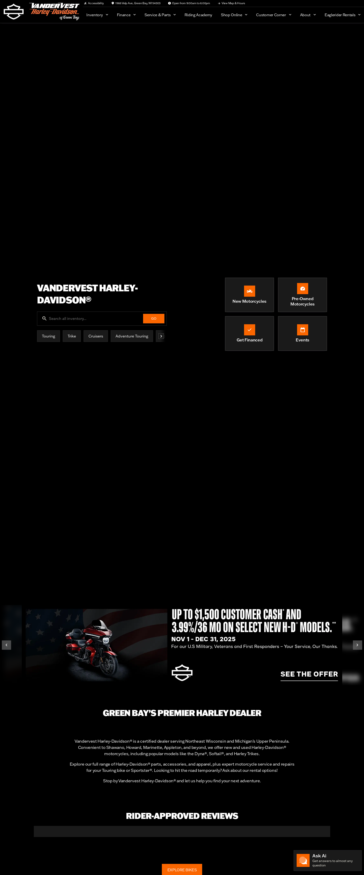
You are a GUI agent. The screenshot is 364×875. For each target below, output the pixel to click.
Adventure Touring (132, 336)
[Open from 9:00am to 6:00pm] (189, 3)
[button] (34, 841)
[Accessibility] (94, 3)
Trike (72, 336)
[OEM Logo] (14, 11)
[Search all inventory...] (102, 319)
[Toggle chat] (328, 860)
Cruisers (95, 336)
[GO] (153, 318)
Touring (48, 336)
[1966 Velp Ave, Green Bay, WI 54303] (135, 3)
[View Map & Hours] (231, 3)
